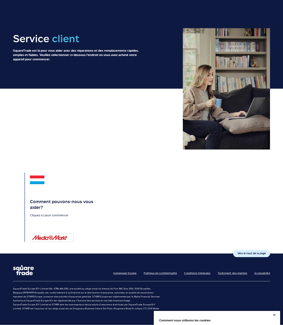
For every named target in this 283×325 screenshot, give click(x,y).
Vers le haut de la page (252, 253)
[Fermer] (274, 320)
